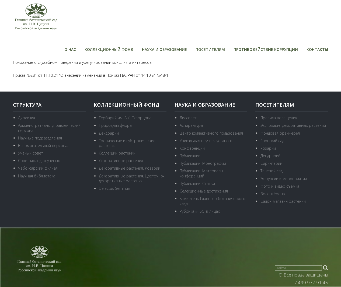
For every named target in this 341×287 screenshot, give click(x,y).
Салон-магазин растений (283, 201)
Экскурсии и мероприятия (283, 178)
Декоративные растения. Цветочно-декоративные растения (131, 178)
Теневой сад (271, 170)
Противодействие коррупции (266, 49)
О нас (70, 49)
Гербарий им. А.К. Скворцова (125, 117)
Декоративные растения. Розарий (129, 168)
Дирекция (26, 117)
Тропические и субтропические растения (127, 143)
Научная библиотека (36, 175)
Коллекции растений (117, 153)
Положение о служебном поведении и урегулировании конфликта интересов (82, 62)
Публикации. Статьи (197, 183)
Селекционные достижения (204, 191)
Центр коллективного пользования (211, 132)
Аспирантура (191, 125)
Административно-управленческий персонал (49, 128)
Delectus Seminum (115, 188)
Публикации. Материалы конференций (201, 173)
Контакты (317, 49)
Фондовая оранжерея (280, 132)
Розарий (268, 148)
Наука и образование (164, 49)
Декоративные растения (121, 160)
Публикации (190, 155)
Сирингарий (271, 163)
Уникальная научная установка (207, 140)
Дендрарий (109, 132)
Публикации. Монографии (203, 163)
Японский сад (272, 140)
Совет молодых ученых (39, 160)
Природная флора (115, 125)
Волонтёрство (273, 193)
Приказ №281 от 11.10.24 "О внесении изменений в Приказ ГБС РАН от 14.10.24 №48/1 (90, 75)
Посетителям (210, 49)
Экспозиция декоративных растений (293, 125)
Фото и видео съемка (279, 186)
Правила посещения (278, 117)
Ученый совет (30, 153)
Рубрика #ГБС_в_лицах (200, 211)
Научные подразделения (40, 138)
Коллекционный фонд (109, 49)
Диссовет (188, 117)
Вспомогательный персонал (43, 145)
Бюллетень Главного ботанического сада (212, 201)
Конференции (192, 148)
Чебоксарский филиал (38, 168)
